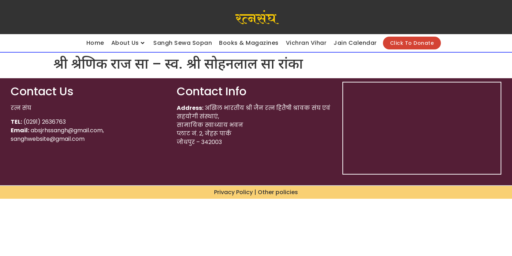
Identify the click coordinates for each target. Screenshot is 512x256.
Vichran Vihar (306, 43)
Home (95, 43)
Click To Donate (412, 43)
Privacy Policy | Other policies (256, 192)
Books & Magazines (249, 43)
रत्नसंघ (255, 18)
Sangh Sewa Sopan (182, 43)
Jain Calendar (355, 43)
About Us (128, 43)
